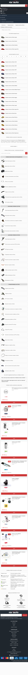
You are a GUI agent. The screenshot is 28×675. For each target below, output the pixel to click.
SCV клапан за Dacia (7, 202)
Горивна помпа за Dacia (7, 288)
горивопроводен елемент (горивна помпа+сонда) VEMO (18, 552)
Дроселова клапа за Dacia (8, 166)
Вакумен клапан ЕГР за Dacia (8, 324)
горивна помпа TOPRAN (16, 405)
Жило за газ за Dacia (7, 181)
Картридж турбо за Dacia (7, 371)
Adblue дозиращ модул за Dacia (9, 270)
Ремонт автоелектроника (7, 22)
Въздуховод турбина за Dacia (8, 319)
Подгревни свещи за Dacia (8, 254)
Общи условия (14, 632)
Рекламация (14, 635)
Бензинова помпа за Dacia (8, 215)
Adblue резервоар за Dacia (8, 275)
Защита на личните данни (14, 631)
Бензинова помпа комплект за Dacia (10, 231)
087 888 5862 (13, 575)
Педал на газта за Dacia (7, 192)
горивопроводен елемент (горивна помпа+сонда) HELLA (18, 498)
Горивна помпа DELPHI (16, 533)
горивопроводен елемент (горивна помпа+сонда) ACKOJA (18, 516)
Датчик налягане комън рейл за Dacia (10, 366)
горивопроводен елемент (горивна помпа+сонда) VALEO (18, 423)
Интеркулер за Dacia (7, 360)
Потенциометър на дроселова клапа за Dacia (11, 197)
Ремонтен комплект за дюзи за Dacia (10, 260)
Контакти (4, 19)
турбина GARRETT (15, 478)
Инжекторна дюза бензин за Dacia (9, 210)
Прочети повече (13, 146)
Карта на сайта (14, 627)
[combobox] (14, 30)
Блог (14, 625)
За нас (3, 17)
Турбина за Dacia (6, 293)
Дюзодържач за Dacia (7, 280)
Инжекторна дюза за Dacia (8, 161)
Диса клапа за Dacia (7, 340)
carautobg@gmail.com (15, 655)
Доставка (14, 634)
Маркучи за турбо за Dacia (8, 345)
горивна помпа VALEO (16, 441)
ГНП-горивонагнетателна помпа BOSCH (19, 388)
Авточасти (4, 15)
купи (14, 402)
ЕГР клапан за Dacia (7, 299)
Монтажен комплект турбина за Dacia (10, 314)
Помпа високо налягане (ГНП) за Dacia (10, 244)
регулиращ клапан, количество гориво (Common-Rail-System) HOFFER (19, 461)
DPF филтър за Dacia (7, 249)
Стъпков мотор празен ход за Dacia (9, 176)
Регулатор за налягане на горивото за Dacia (11, 220)
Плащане (14, 636)
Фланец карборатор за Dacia (8, 187)
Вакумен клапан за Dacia (8, 304)
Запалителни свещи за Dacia (8, 226)
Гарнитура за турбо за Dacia (8, 350)
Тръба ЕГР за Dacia (6, 329)
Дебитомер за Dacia (7, 171)
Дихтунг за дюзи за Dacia (8, 265)
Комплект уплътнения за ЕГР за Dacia (10, 335)
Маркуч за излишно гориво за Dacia (10, 355)
